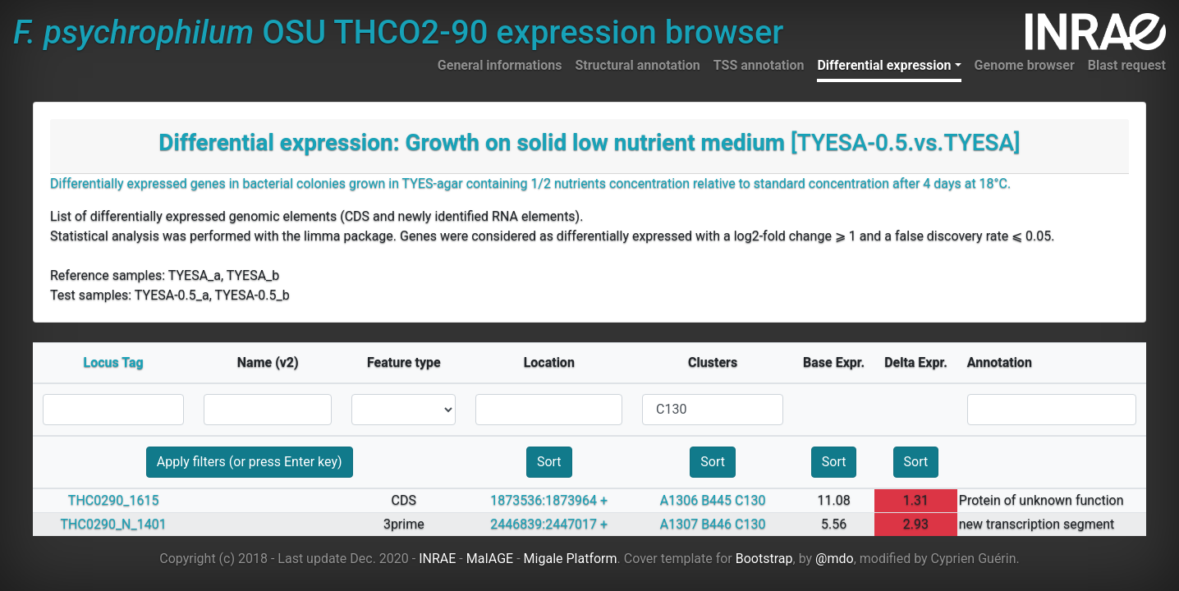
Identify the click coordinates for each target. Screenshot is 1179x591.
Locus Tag (114, 362)
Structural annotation (637, 65)
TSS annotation (759, 65)
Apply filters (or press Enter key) (249, 462)
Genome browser (1025, 65)
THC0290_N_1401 (114, 524)
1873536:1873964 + (549, 500)
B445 (716, 500)
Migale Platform (570, 558)
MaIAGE (490, 558)
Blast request (1127, 65)
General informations (500, 65)
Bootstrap (764, 558)
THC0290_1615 (113, 500)
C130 (750, 500)
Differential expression (884, 65)
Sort (549, 462)
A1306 (679, 500)
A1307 (679, 524)
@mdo (834, 558)
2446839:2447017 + (549, 524)
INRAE (437, 558)
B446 (716, 524)
